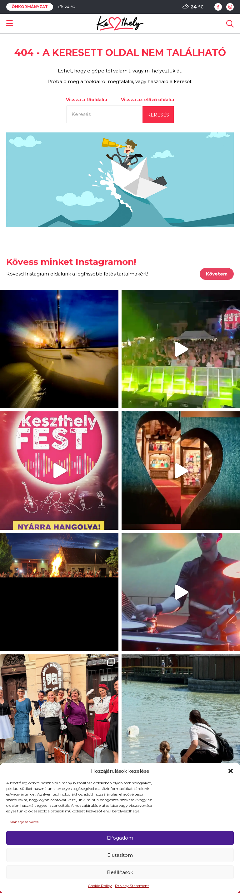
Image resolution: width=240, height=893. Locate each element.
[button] (231, 771)
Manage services (23, 822)
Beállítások (120, 872)
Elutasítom (120, 855)
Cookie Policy (100, 885)
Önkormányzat (30, 7)
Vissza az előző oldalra (147, 99)
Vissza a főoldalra (86, 99)
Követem (217, 274)
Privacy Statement (132, 885)
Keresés (158, 115)
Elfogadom (120, 838)
